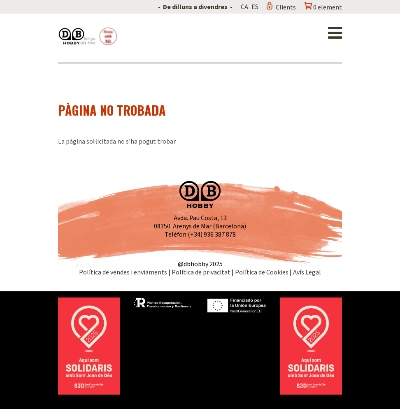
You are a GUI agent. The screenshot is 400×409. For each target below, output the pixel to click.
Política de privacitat (201, 272)
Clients (286, 7)
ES (254, 7)
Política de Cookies (261, 272)
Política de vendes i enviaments (123, 272)
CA (244, 7)
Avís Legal (307, 272)
